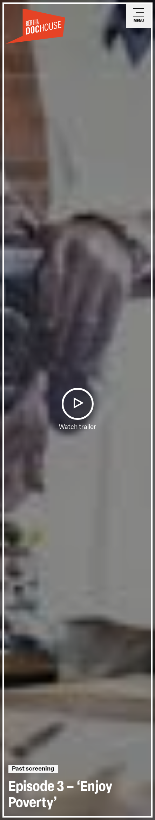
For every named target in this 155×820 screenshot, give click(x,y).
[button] (77, 404)
